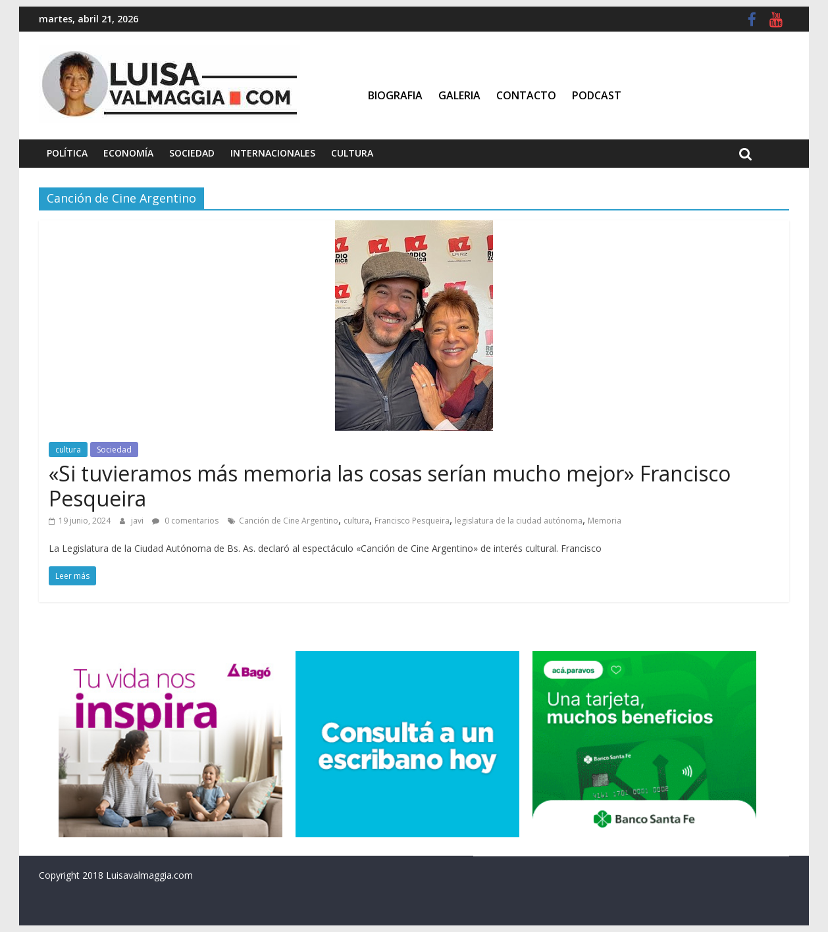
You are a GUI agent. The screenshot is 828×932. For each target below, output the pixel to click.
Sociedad (192, 153)
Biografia (395, 95)
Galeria (459, 95)
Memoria (604, 520)
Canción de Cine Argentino (288, 520)
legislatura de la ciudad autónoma (518, 520)
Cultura (352, 153)
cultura (68, 449)
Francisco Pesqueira (412, 520)
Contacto (526, 95)
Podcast (596, 95)
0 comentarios (185, 520)
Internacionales (272, 153)
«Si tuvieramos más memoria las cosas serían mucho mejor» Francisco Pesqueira (390, 485)
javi (138, 520)
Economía (128, 153)
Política (67, 153)
